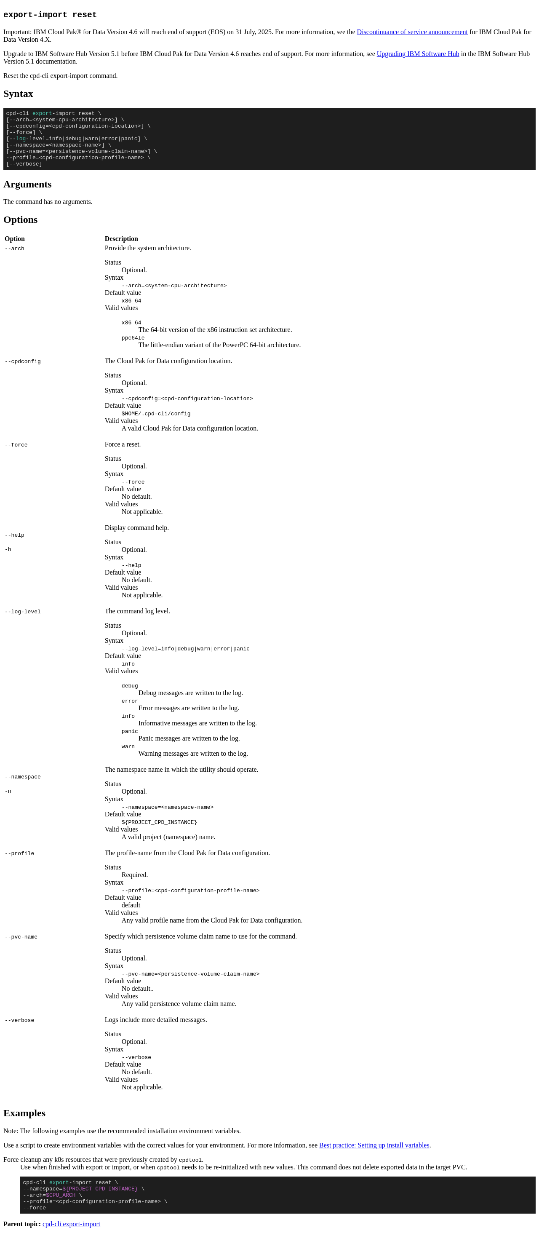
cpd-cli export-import (71, 1241)
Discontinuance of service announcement (412, 31)
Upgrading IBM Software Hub (418, 53)
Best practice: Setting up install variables (374, 1156)
